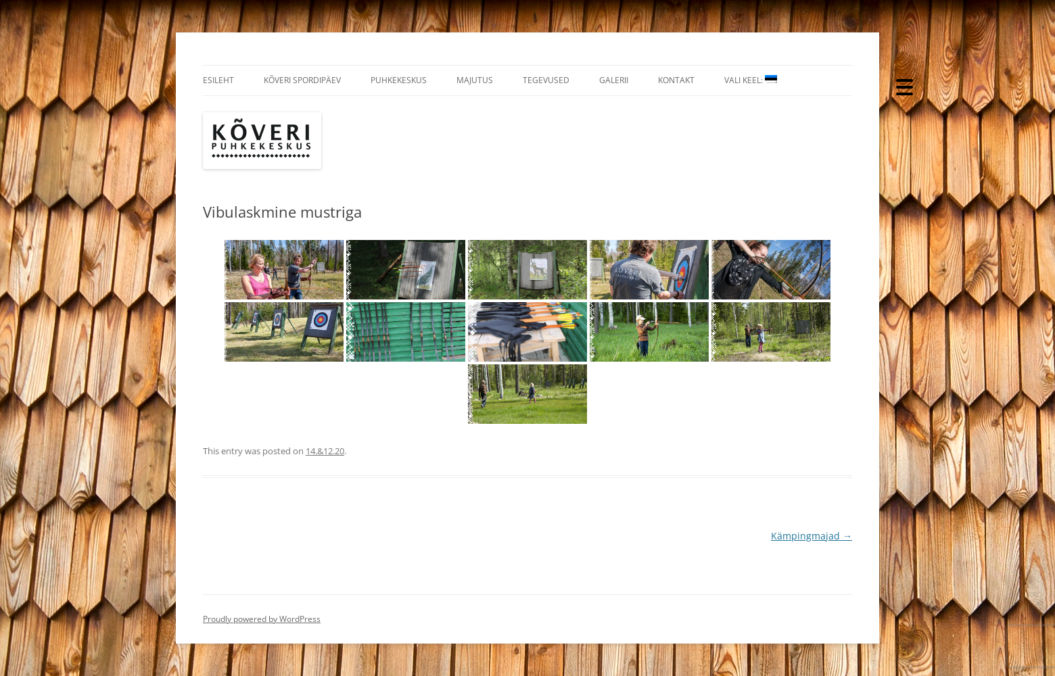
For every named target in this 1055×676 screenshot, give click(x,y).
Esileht (218, 80)
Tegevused (546, 80)
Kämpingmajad (811, 535)
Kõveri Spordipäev (302, 80)
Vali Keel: (750, 80)
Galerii (613, 80)
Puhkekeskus (399, 80)
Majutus (474, 80)
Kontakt (676, 80)
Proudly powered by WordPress (262, 619)
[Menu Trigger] (904, 86)
